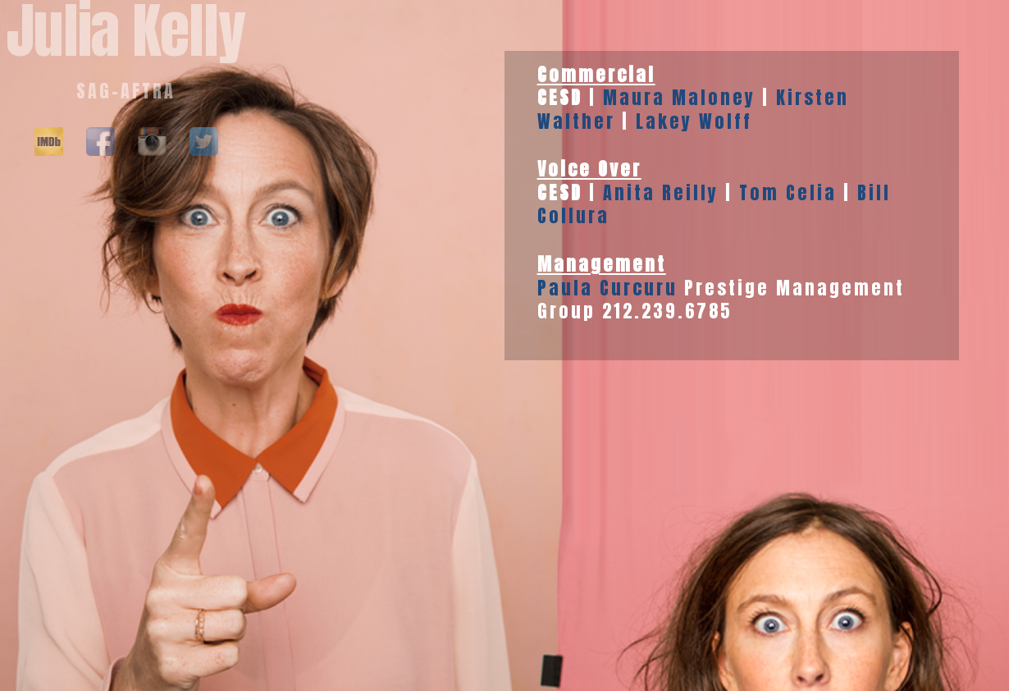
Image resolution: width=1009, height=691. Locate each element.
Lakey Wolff (694, 121)
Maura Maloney (679, 97)
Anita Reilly (661, 192)
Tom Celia (788, 192)
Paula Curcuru (607, 287)
